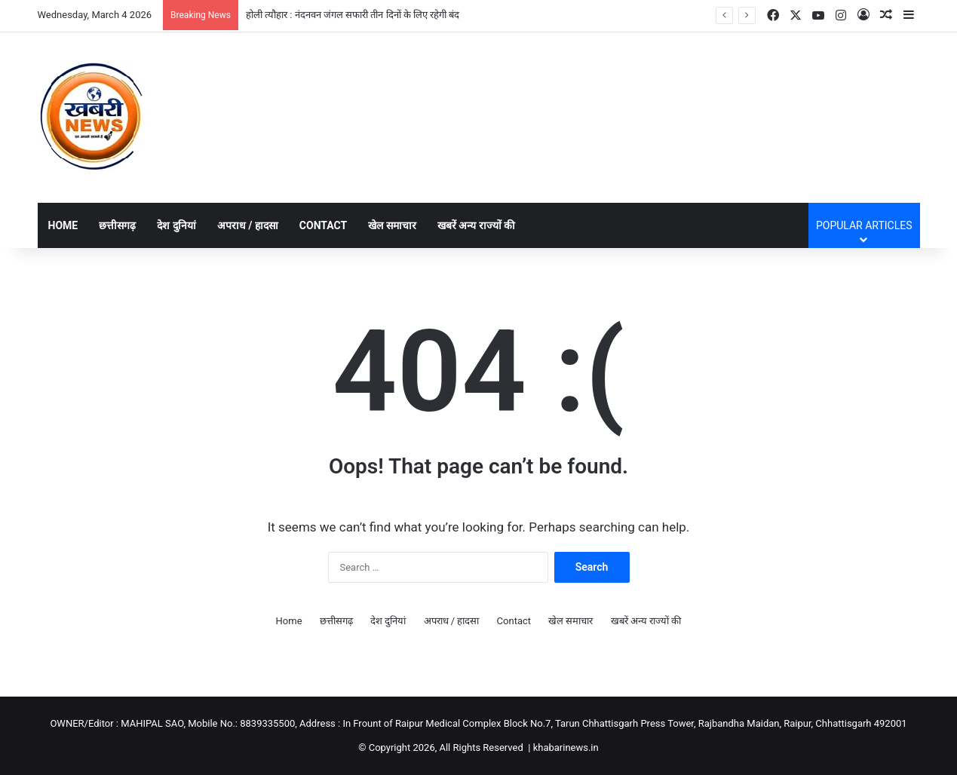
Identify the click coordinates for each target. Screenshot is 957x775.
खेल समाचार (392, 225)
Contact (323, 225)
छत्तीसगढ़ (117, 225)
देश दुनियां (176, 225)
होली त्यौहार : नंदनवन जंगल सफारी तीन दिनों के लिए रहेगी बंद (353, 14)
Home (63, 225)
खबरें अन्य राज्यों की (476, 225)
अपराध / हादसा (247, 225)
